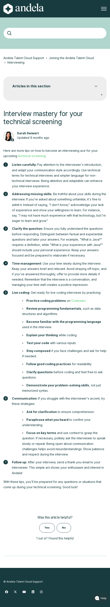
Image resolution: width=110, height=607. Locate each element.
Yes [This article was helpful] (47, 527)
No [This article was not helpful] (64, 527)
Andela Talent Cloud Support (23, 58)
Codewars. (78, 300)
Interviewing (15, 62)
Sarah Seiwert (28, 133)
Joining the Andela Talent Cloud (71, 58)
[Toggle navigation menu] (103, 8)
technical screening (32, 156)
